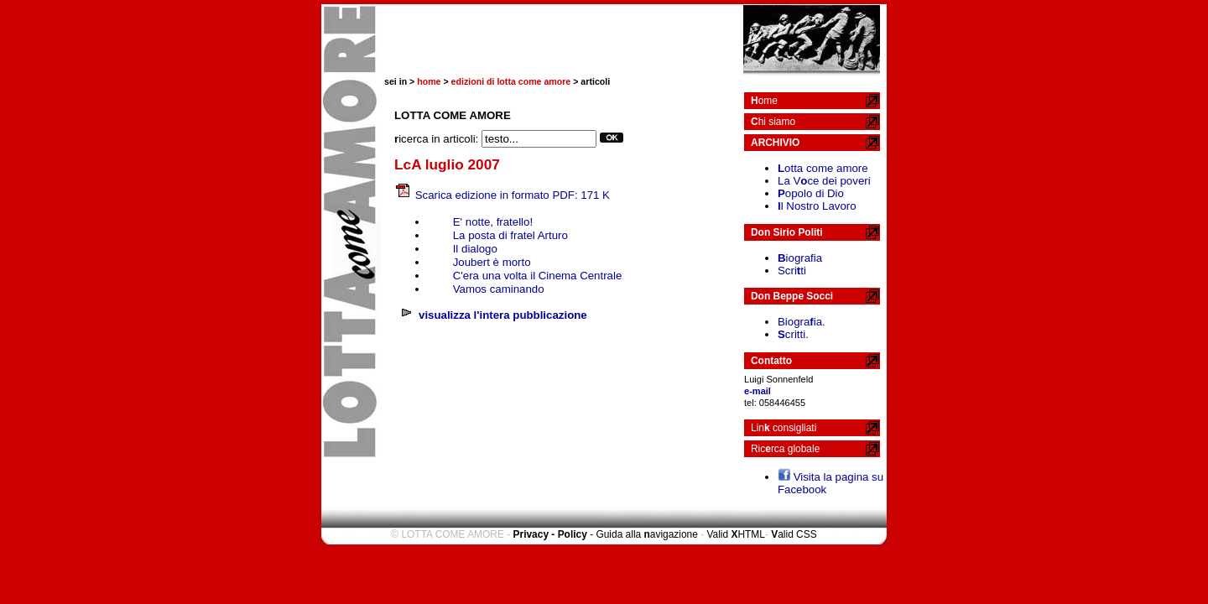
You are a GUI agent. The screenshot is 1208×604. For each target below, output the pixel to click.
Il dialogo (475, 248)
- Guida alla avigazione (644, 534)
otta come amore (823, 168)
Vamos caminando (498, 289)
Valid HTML (735, 534)
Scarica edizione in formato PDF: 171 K (512, 195)
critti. (793, 334)
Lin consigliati (783, 428)
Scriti (792, 270)
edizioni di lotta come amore (511, 81)
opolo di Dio (811, 193)
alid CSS (793, 534)
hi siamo (773, 122)
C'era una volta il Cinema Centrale (537, 275)
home (428, 81)
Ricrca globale (785, 449)
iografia (800, 258)
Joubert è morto (492, 262)
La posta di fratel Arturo (510, 235)
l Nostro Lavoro (817, 206)
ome (764, 101)
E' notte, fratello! (493, 222)
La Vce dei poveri (824, 180)
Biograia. (801, 321)
